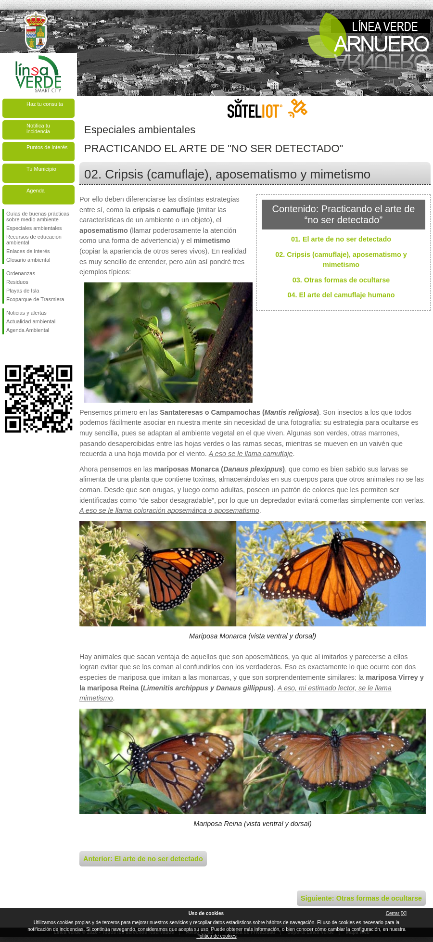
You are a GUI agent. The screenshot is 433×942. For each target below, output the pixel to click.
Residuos (17, 282)
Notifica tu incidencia (38, 128)
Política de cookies (216, 936)
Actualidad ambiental (30, 321)
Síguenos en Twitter (24, 350)
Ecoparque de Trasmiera (35, 299)
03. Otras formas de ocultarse (341, 280)
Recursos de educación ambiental (34, 239)
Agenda (35, 190)
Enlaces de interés (28, 251)
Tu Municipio (41, 169)
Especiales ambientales (34, 228)
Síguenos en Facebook (8, 350)
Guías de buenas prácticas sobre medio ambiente (37, 216)
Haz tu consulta (44, 104)
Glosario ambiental (28, 260)
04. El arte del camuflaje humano (341, 295)
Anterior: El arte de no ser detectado (143, 859)
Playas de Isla (22, 290)
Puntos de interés (47, 147)
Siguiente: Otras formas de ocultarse (361, 898)
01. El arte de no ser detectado (341, 239)
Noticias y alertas (26, 313)
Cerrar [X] (396, 913)
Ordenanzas (20, 273)
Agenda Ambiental (27, 330)
